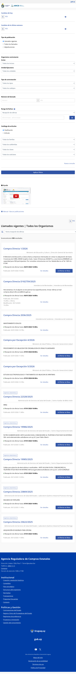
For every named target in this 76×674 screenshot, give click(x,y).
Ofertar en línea (65, 271)
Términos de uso (38, 664)
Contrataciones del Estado (12, 610)
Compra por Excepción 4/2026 (19, 339)
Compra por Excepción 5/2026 (19, 366)
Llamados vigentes (10, 41)
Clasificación (8, 130)
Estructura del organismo (12, 590)
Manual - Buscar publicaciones (12, 212)
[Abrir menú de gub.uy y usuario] (71, 2)
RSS (4, 16)
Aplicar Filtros (38, 172)
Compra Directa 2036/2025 (17, 315)
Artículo (6, 133)
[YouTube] (36, 649)
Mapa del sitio (38, 658)
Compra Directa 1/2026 (16, 248)
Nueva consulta (69, 163)
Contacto (4, 568)
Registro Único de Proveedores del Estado (17, 613)
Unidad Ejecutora (7, 68)
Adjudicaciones (9, 47)
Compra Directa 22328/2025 (18, 396)
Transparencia (8, 596)
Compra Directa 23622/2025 (18, 521)
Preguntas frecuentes (10, 599)
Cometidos (7, 583)
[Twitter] (40, 649)
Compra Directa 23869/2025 (18, 491)
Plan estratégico (8, 587)
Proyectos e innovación (11, 620)
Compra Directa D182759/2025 (20, 281)
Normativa (6, 593)
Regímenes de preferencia (12, 616)
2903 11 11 (11, 566)
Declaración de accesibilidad (38, 661)
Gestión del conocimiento (12, 623)
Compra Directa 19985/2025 (18, 459)
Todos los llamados (10, 44)
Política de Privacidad (38, 668)
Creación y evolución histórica (13, 580)
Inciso (3, 60)
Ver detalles (44, 271)
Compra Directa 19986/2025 (18, 426)
